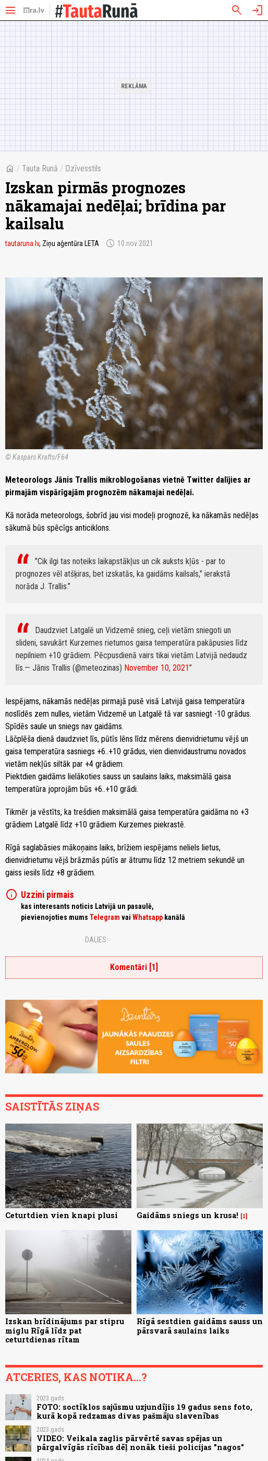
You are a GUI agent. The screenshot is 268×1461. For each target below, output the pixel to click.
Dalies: (96, 940)
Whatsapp (147, 917)
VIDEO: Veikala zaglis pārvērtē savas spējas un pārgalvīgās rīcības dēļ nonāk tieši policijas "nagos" (140, 1442)
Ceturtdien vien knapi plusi (61, 1215)
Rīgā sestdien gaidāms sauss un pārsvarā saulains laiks (200, 1325)
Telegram (105, 917)
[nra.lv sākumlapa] (33, 10)
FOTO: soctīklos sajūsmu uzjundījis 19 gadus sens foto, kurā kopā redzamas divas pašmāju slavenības (144, 1411)
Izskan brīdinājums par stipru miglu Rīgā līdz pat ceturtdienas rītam (64, 1330)
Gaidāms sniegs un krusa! (187, 1215)
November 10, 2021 (156, 668)
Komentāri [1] (134, 967)
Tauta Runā (40, 168)
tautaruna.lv (22, 243)
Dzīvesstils (83, 168)
